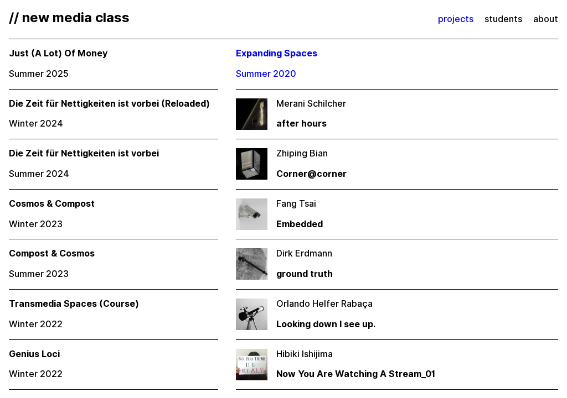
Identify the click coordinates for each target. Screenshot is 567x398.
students (503, 19)
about (545, 19)
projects (455, 19)
